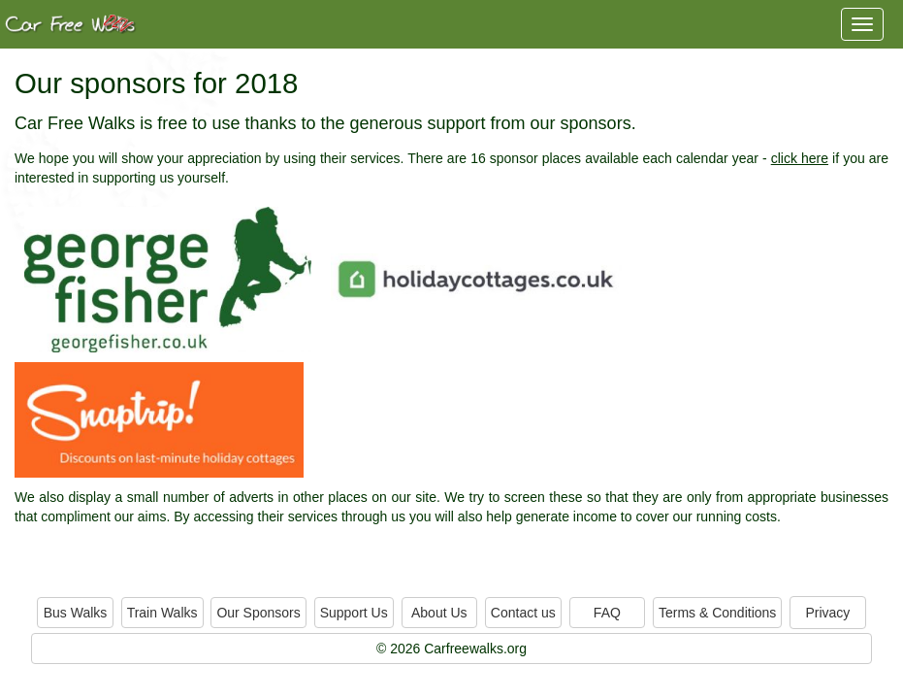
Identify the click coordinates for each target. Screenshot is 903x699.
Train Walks (162, 612)
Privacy (827, 612)
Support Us (354, 612)
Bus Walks (76, 612)
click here (799, 158)
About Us (439, 612)
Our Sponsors (258, 612)
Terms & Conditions (717, 612)
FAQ (607, 612)
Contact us (523, 612)
